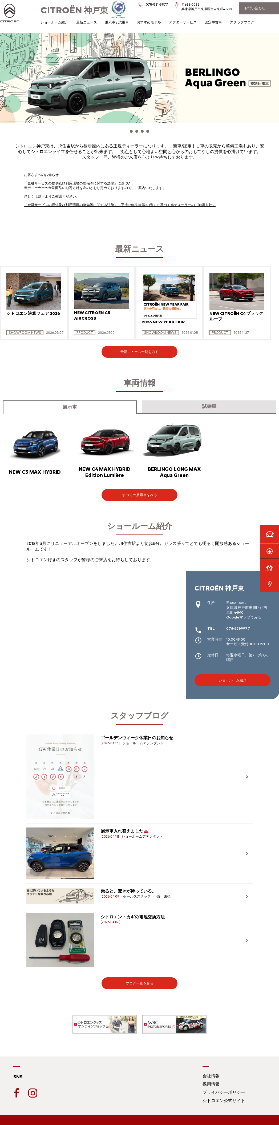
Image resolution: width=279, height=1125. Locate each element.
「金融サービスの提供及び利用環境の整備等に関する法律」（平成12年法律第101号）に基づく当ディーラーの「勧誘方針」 (120, 202)
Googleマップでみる (244, 614)
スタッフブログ (242, 22)
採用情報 (211, 1081)
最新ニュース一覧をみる (139, 349)
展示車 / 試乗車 (117, 22)
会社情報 (211, 1073)
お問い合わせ (254, 8)
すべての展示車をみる (139, 492)
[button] (125, 130)
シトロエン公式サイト (224, 1097)
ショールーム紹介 (54, 22)
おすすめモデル (149, 22)
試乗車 (209, 404)
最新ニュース (86, 22)
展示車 (70, 404)
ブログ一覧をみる (139, 981)
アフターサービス (183, 22)
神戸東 (74, 10)
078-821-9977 (238, 625)
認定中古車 (213, 22)
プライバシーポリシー (224, 1089)
